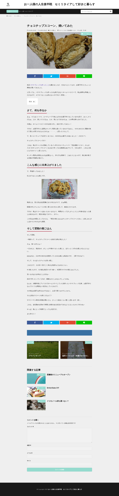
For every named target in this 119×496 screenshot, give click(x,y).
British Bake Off (53, 388)
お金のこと (42, 401)
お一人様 (21, 11)
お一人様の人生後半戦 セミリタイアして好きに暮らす (59, 4)
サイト (29, 460)
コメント (30, 426)
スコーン (61, 30)
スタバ (65, 30)
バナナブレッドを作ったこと (39, 85)
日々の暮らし (17, 16)
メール (29, 453)
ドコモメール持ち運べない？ (58, 401)
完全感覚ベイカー (71, 30)
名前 (29, 445)
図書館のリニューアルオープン (58, 375)
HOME (10, 16)
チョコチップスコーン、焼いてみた (33, 16)
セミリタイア (29, 11)
